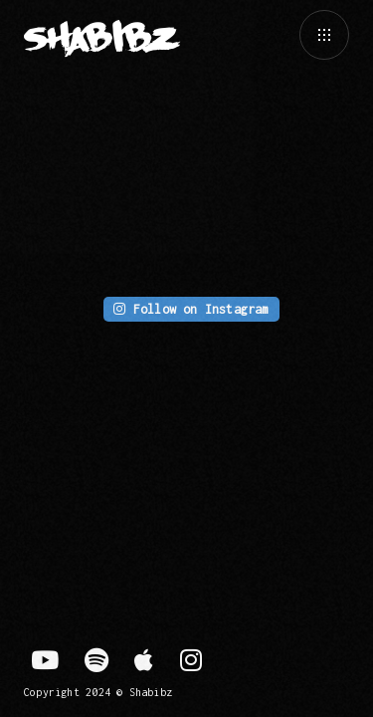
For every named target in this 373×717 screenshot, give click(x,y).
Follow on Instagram (191, 309)
